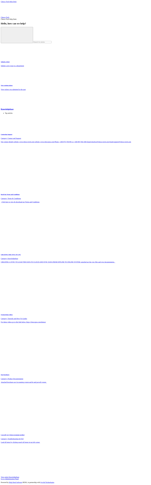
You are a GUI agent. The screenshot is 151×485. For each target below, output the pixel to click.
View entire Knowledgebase (10, 477)
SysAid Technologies (47, 482)
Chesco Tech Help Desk (9, 2)
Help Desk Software (15, 482)
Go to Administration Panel (10, 479)
